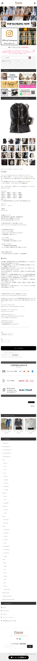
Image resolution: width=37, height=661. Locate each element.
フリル (29, 61)
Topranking (5, 443)
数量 (2, 339)
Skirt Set (6, 523)
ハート (15, 63)
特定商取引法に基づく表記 (9, 620)
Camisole (6, 489)
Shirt (5, 469)
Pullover (6, 483)
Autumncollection (7, 453)
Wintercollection (6, 456)
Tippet (5, 576)
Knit (5, 473)
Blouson (6, 539)
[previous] (3, 13)
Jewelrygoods (6, 546)
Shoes (5, 566)
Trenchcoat (6, 529)
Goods (5, 556)
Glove (5, 572)
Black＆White (6, 592)
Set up (4, 516)
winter (5, 513)
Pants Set (6, 519)
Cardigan (6, 479)
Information (6, 610)
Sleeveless (6, 486)
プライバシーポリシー (8, 617)
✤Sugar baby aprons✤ (8, 599)
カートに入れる (18, 348)
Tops (4, 459)
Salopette (6, 503)
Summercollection (7, 449)
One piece (5, 506)
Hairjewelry (7, 549)
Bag (5, 562)
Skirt (5, 499)
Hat (5, 569)
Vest (5, 466)
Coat (5, 543)
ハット (4, 66)
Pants (5, 496)
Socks (5, 586)
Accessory (6, 553)
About (4, 607)
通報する (33, 406)
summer (6, 509)
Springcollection (6, 446)
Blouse (5, 463)
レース (4, 63)
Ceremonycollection (7, 596)
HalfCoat (6, 533)
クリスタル (17, 61)
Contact (5, 614)
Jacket (5, 476)
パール (23, 61)
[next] (34, 13)
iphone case (7, 589)
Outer (4, 526)
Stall (5, 579)
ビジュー (22, 63)
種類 (2, 332)
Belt (5, 582)
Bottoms (5, 493)
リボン (9, 63)
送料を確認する (15, 355)
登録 (30, 646)
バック (28, 63)
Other (4, 559)
